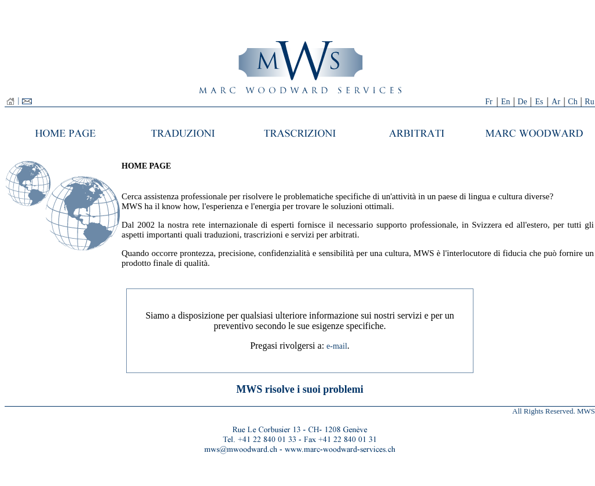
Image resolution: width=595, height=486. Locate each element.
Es (539, 101)
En (505, 101)
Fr (488, 101)
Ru (589, 101)
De (522, 101)
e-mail (336, 346)
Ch (572, 101)
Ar (556, 101)
